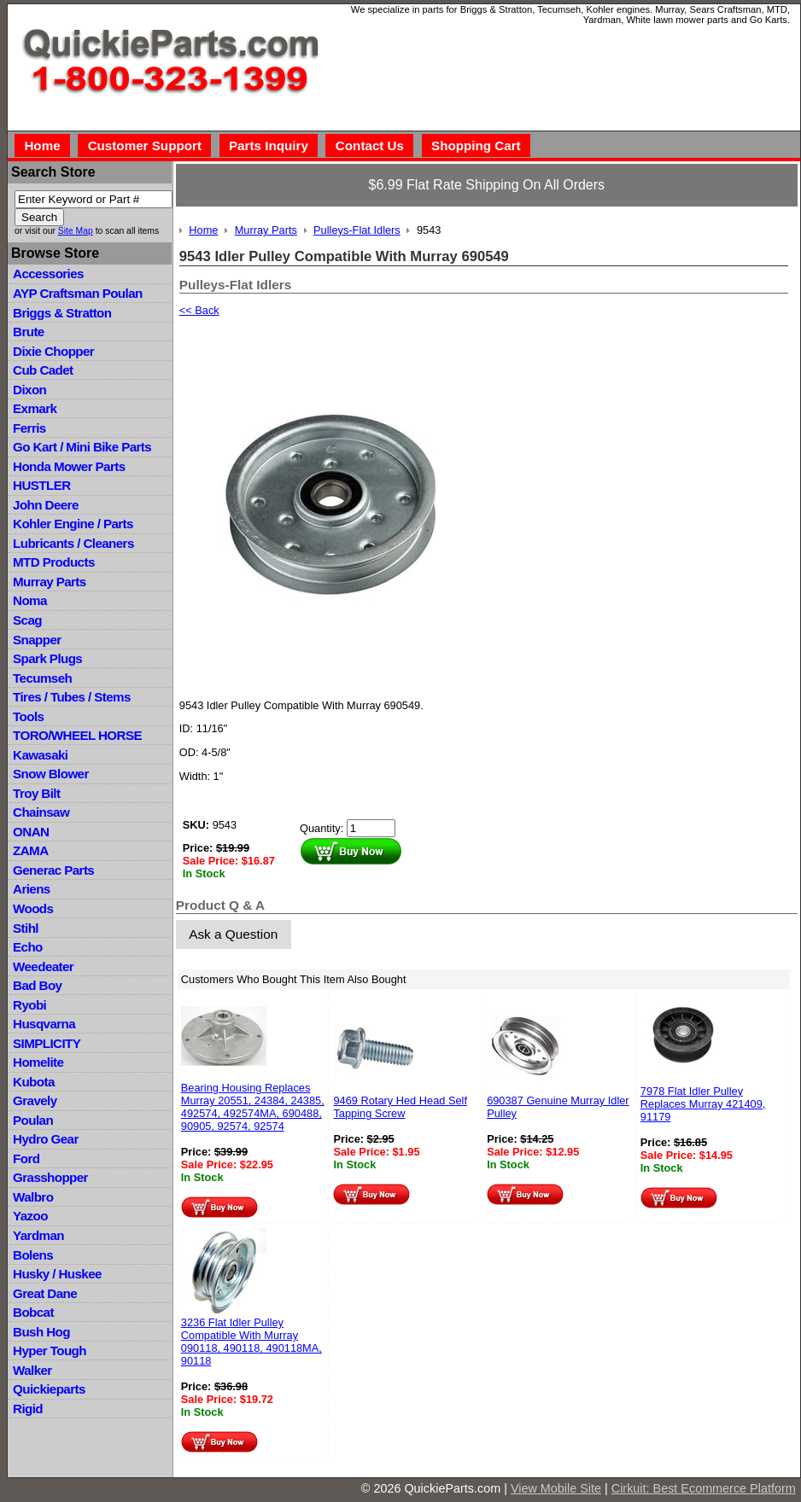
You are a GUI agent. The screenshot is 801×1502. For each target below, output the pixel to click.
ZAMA (30, 850)
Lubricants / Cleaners (73, 543)
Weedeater (43, 966)
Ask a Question (233, 934)
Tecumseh (42, 678)
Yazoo (30, 1215)
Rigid (28, 1408)
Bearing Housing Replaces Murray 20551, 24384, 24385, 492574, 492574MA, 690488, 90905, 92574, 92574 (252, 1106)
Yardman (38, 1235)
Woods (33, 908)
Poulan (33, 1120)
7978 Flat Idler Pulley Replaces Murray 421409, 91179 (703, 1104)
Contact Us (370, 145)
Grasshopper (50, 1177)
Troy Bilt (36, 793)
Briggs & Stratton (62, 313)
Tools (28, 716)
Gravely (34, 1100)
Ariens (31, 889)
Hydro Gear (46, 1139)
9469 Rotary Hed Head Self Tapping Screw (400, 1107)
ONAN (31, 831)
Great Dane (45, 1293)
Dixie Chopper (53, 351)
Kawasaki (40, 755)
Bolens (33, 1255)
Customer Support (145, 145)
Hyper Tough (49, 1350)
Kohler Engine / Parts (73, 523)
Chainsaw (41, 812)
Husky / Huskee (57, 1273)
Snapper (37, 639)
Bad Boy (37, 985)
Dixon (29, 389)
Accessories (48, 273)
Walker (32, 1370)
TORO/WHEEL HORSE (77, 735)
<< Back (199, 310)
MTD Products (54, 562)
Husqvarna (44, 1023)
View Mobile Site (556, 1488)
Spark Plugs (47, 658)
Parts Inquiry (268, 145)
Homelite (38, 1062)
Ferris (29, 428)
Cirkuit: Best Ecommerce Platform (703, 1488)
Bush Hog (41, 1331)
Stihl (25, 928)
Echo (28, 947)
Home (42, 145)
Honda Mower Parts (69, 466)
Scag (27, 620)
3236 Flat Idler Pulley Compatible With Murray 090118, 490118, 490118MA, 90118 (251, 1341)
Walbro (33, 1197)
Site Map (75, 231)
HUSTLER (41, 485)
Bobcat (33, 1312)
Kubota (34, 1081)
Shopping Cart (476, 145)
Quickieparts (49, 1389)
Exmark (34, 408)
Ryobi (29, 1005)
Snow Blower (51, 773)
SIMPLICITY (46, 1043)
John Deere (46, 505)
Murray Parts (49, 581)
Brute (28, 331)
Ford (26, 1158)
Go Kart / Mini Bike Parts (82, 447)
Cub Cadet (43, 370)
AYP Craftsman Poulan (78, 293)
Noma (30, 600)
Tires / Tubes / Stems (72, 697)
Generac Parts (53, 870)
